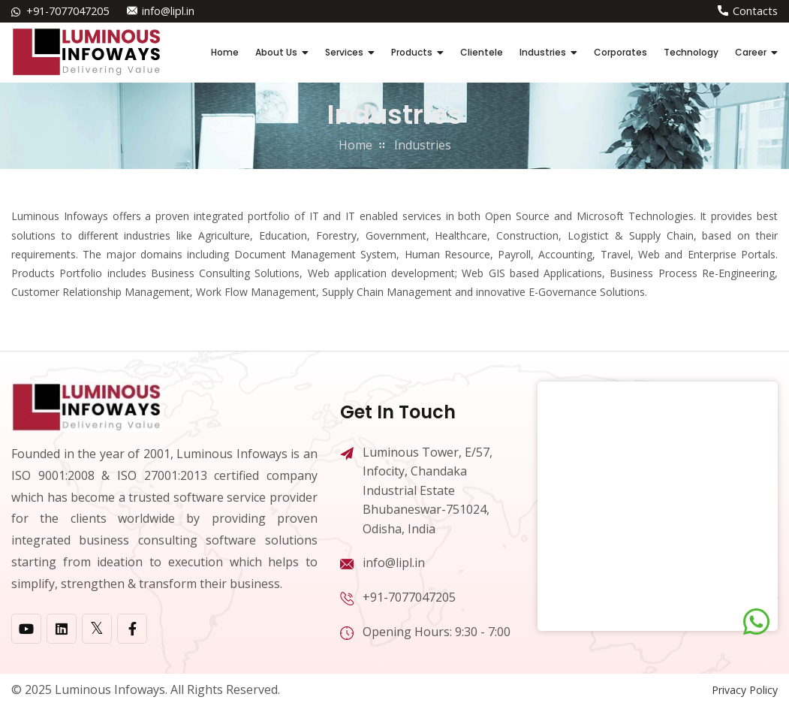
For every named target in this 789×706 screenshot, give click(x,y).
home (355, 145)
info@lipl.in (168, 11)
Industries (542, 52)
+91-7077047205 (67, 11)
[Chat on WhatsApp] (756, 621)
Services (344, 52)
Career (750, 52)
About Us (276, 52)
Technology (691, 52)
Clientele (481, 52)
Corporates (620, 52)
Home (225, 52)
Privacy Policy (745, 690)
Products (411, 52)
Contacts (756, 11)
